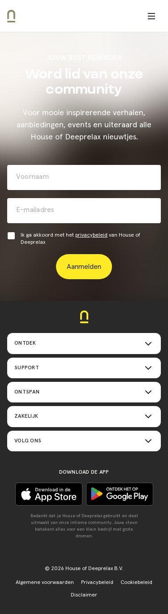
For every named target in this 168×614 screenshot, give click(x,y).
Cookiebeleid (136, 582)
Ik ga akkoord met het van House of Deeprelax (80, 239)
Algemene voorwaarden (45, 582)
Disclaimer (84, 595)
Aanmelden (84, 266)
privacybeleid (91, 235)
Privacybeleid (97, 582)
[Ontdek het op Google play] (48, 494)
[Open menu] (151, 16)
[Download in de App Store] (119, 494)
